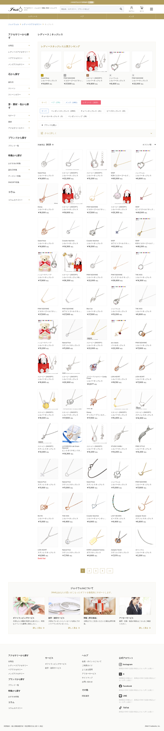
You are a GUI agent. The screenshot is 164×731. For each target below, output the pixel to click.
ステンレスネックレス (71, 345)
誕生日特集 (12, 170)
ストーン (11, 88)
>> (109, 571)
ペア (82, 16)
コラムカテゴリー (15, 200)
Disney (40, 207)
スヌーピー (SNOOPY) (94, 78)
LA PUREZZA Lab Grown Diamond (70, 447)
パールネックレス (118, 345)
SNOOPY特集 (13, 182)
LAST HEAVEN (116, 516)
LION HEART (115, 377)
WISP (113, 173)
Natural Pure (66, 343)
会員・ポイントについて (91, 661)
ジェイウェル (113, 78)
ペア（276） (56, 102)
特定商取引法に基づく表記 (34, 726)
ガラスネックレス (94, 552)
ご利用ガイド (87, 665)
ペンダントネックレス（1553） (63, 111)
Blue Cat (89, 309)
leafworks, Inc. (155, 726)
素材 (10, 122)
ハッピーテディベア (44, 275)
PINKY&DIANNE (69, 78)
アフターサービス (89, 674)
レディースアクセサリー (18, 52)
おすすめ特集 (13, 697)
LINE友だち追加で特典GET (82, 2)
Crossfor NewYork (68, 241)
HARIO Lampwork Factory (95, 550)
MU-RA (40, 516)
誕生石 (11, 82)
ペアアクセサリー (15, 58)
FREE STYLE (140, 446)
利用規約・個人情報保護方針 (14, 726)
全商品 (11, 46)
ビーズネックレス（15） (117, 111)
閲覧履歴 (85, 696)
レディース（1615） (91, 102)
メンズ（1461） (72, 102)
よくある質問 (87, 670)
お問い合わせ (87, 682)
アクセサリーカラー (16, 128)
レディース (32, 16)
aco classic (115, 343)
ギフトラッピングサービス (55, 664)
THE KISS (138, 275)
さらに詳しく (48, 133)
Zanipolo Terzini (140, 516)
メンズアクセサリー (16, 64)
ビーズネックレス (118, 518)
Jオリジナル (139, 550)
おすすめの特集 (14, 163)
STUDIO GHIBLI (116, 446)
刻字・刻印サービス (53, 668)
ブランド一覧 (13, 146)
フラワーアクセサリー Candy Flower (97, 377)
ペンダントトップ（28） (78, 116)
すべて (44, 102)
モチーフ (11, 116)
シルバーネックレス (49, 81)
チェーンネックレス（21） (91, 111)
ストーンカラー (14, 95)
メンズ (131, 16)
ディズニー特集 (14, 176)
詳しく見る (37, 628)
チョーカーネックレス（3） (53, 116)
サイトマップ (87, 678)
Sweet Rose (45, 78)
